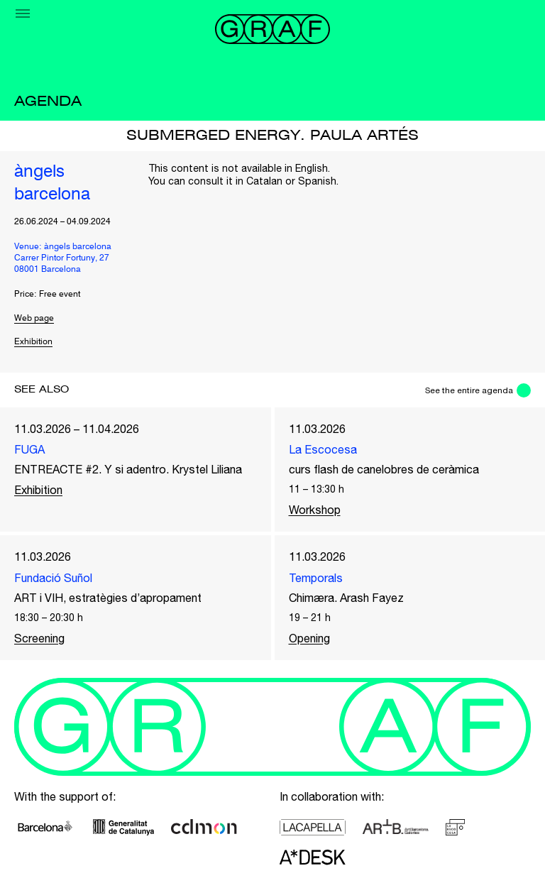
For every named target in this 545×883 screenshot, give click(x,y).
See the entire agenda (469, 390)
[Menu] (22, 13)
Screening (39, 638)
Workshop (315, 509)
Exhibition (33, 342)
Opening (309, 638)
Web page (34, 318)
